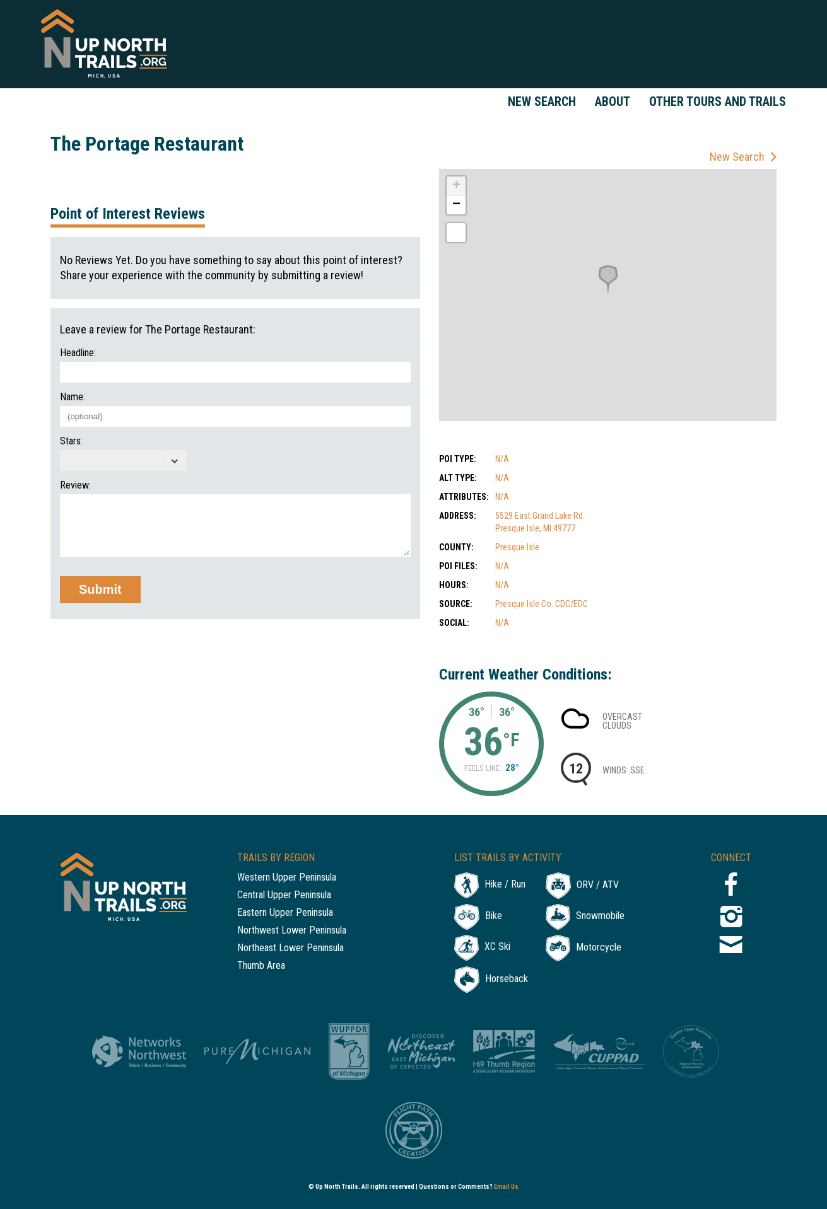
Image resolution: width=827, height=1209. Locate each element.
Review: (75, 485)
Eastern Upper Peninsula (285, 913)
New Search (542, 101)
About (612, 101)
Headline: (78, 353)
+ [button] (456, 185)
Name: (72, 397)
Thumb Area (261, 966)
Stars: (71, 441)
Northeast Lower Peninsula (290, 948)
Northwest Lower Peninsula (291, 930)
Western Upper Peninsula (286, 877)
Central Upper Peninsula (284, 895)
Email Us (506, 1186)
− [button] (456, 204)
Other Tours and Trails (717, 101)
